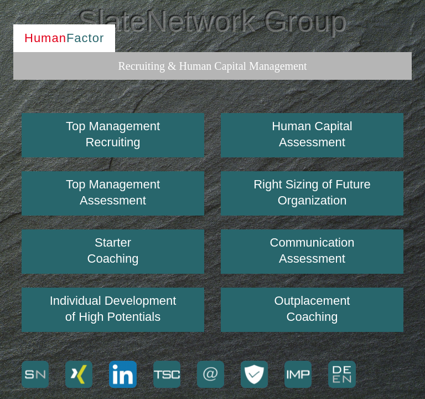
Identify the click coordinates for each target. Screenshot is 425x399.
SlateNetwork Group (212, 21)
